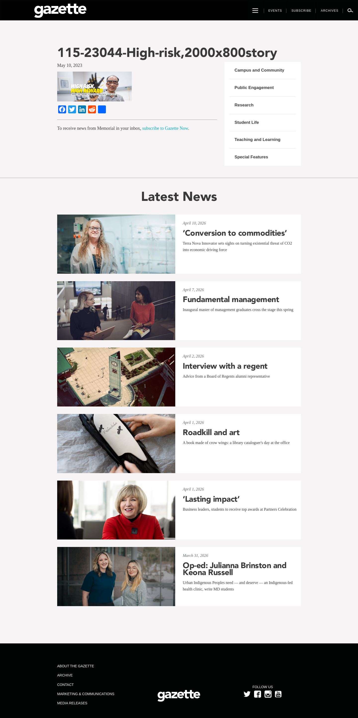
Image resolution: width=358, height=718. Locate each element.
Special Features (251, 157)
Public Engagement (254, 87)
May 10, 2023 (69, 65)
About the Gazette (75, 666)
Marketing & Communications (85, 694)
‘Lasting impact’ (211, 498)
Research (244, 105)
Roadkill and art (211, 432)
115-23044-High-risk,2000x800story (167, 52)
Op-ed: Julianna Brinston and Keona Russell (234, 569)
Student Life (246, 122)
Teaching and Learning (257, 139)
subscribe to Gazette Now (165, 128)
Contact (65, 685)
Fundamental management (231, 299)
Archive (65, 675)
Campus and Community (259, 70)
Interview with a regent (225, 365)
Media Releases (72, 703)
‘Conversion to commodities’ (235, 232)
